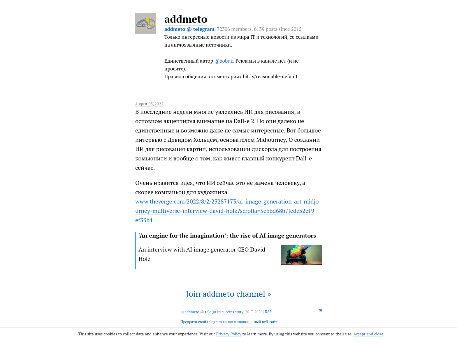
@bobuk (223, 60)
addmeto (185, 19)
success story (232, 311)
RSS (268, 311)
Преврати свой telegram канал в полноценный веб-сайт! (229, 321)
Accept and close (368, 334)
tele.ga (210, 311)
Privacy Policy (228, 334)
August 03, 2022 (149, 104)
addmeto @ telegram (189, 29)
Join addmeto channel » (228, 293)
